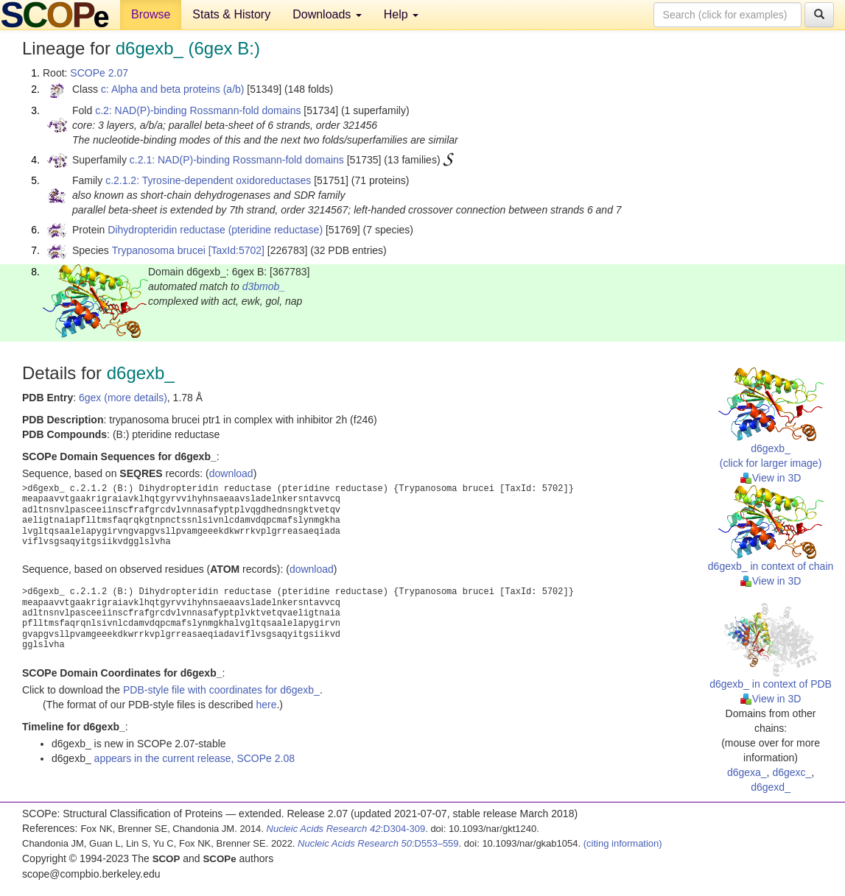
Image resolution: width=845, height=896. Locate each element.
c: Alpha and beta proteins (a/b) (173, 89)
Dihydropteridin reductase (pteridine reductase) (215, 230)
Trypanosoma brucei (159, 250)
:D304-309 (346, 828)
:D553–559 (378, 843)
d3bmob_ (263, 286)
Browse (150, 14)
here (266, 704)
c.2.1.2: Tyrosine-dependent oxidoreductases (208, 180)
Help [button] (401, 14)
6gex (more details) (123, 397)
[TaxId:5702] (236, 250)
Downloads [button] (327, 14)
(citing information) (622, 843)
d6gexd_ (770, 787)
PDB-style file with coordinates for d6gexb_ (221, 690)
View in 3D (771, 478)
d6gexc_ (791, 772)
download (231, 473)
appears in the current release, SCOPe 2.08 (194, 758)
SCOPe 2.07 (99, 73)
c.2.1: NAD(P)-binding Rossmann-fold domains (237, 160)
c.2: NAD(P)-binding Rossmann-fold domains (198, 110)
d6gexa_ (747, 772)
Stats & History (231, 14)
